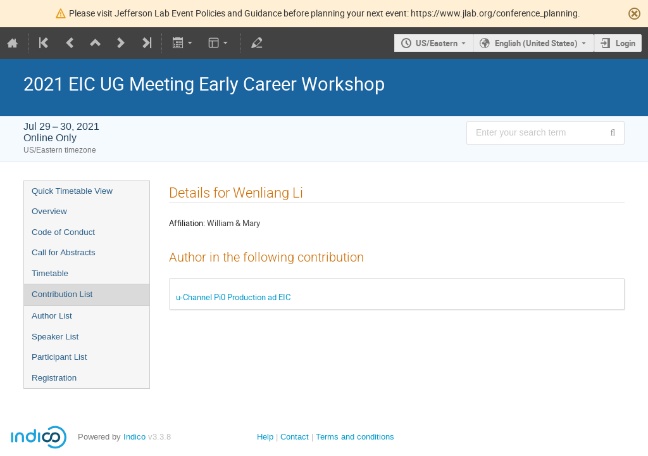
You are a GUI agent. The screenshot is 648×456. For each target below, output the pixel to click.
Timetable (50, 273)
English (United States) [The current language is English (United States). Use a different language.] (536, 43)
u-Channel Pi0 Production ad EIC (233, 297)
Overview (49, 211)
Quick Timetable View (72, 191)
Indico (134, 436)
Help (265, 436)
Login (625, 43)
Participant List (59, 357)
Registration (54, 378)
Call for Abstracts (64, 252)
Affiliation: (187, 223)
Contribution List (62, 294)
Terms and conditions (355, 436)
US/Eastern (437, 43)
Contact (294, 436)
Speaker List (55, 336)
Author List (52, 315)
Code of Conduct (63, 232)
